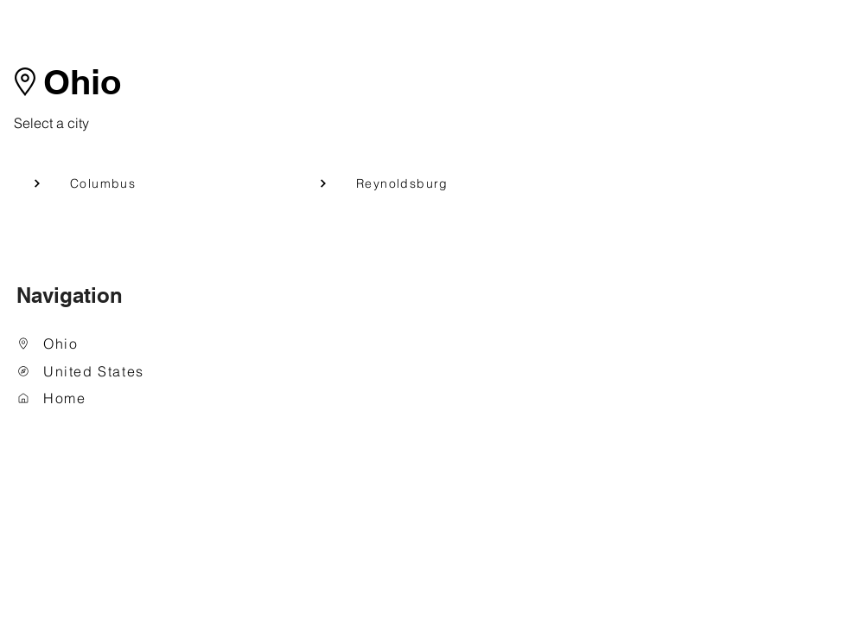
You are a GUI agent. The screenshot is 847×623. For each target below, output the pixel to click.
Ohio (82, 81)
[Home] (104, 398)
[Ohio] (104, 344)
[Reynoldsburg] (418, 183)
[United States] (104, 372)
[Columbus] (132, 183)
